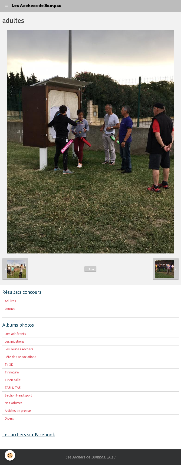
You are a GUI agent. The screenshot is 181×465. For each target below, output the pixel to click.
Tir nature (12, 372)
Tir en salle (13, 380)
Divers (9, 418)
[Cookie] (10, 455)
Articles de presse (18, 411)
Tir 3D (9, 364)
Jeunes (10, 309)
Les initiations (14, 341)
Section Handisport (18, 395)
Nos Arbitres (14, 403)
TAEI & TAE (13, 388)
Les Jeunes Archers (19, 349)
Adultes (10, 301)
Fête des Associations (20, 357)
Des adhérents (15, 334)
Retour (90, 268)
